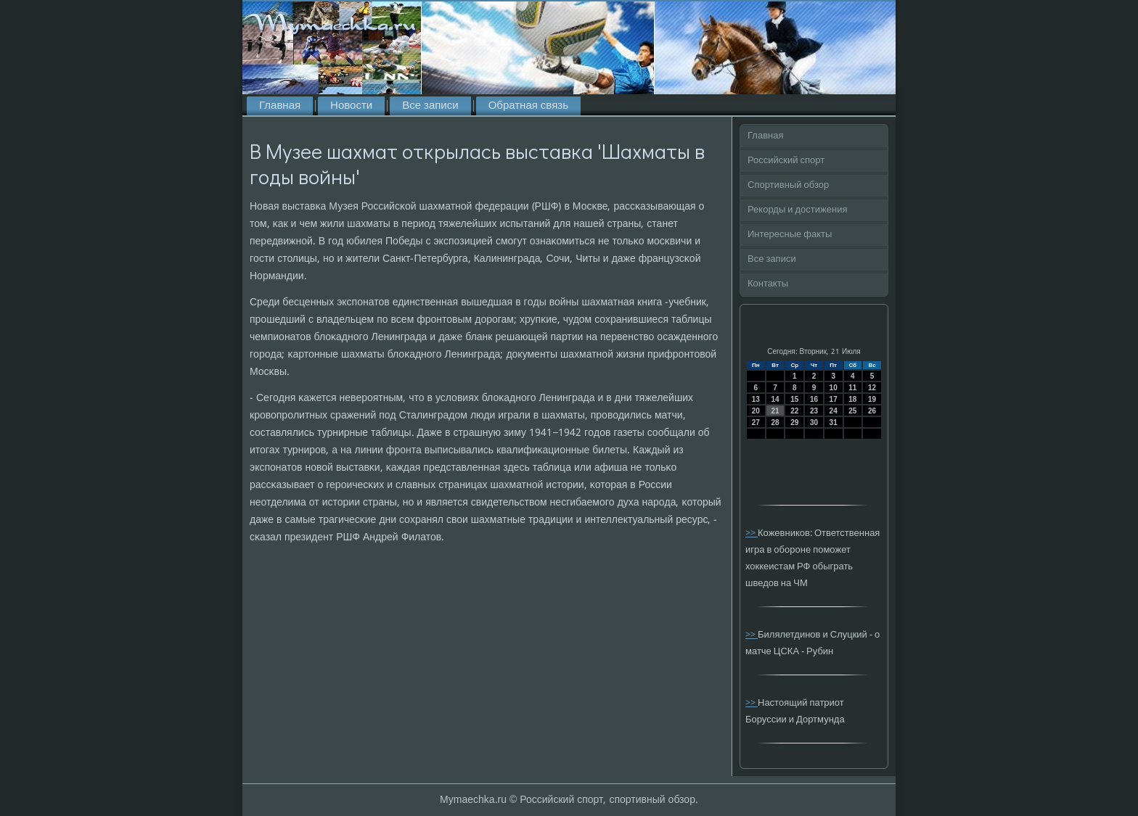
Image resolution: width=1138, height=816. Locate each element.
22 (794, 411)
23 (814, 411)
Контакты (768, 284)
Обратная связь (528, 105)
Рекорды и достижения (797, 210)
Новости (351, 105)
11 (852, 388)
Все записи (430, 105)
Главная (279, 105)
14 (775, 399)
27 (756, 422)
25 (852, 411)
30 (814, 422)
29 (794, 422)
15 (794, 399)
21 (775, 411)
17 (834, 399)
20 (756, 411)
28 (775, 422)
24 (834, 411)
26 (872, 411)
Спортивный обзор (788, 185)
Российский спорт (786, 160)
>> (751, 533)
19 (872, 399)
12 (872, 388)
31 (834, 422)
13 (756, 399)
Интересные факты (790, 234)
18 (852, 399)
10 (834, 388)
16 (814, 399)
